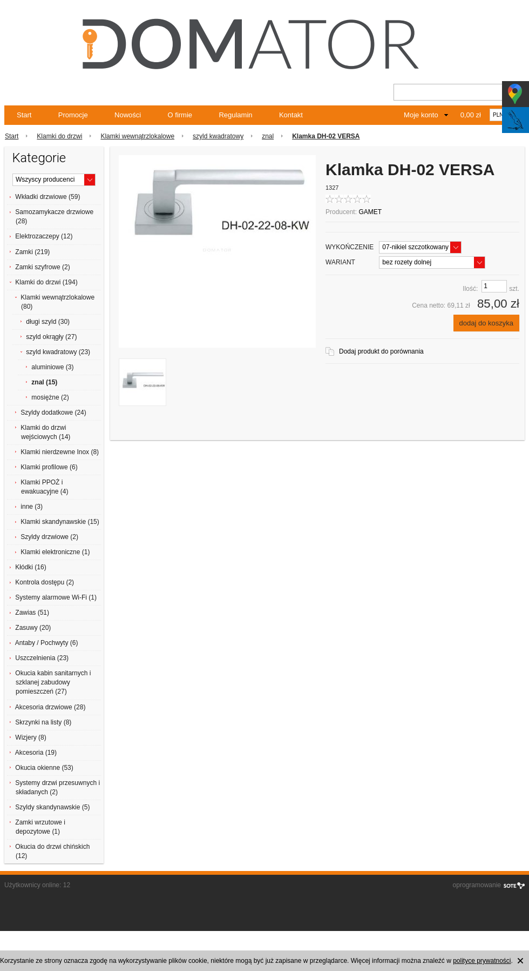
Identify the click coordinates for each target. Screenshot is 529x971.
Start (24, 115)
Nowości (127, 115)
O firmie (180, 115)
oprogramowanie (477, 885)
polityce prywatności (482, 961)
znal (268, 136)
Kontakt (291, 115)
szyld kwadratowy (218, 136)
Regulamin (235, 115)
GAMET (370, 212)
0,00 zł (470, 115)
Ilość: (470, 288)
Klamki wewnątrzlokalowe (137, 136)
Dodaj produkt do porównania (381, 351)
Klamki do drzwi (59, 136)
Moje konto (421, 115)
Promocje (73, 115)
